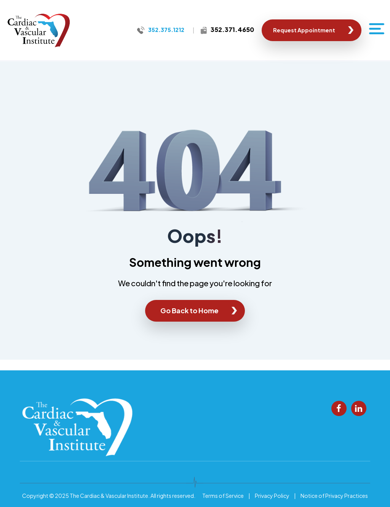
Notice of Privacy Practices (334, 495)
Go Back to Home (189, 310)
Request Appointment (304, 30)
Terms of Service (223, 495)
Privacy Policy (272, 495)
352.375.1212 (166, 29)
